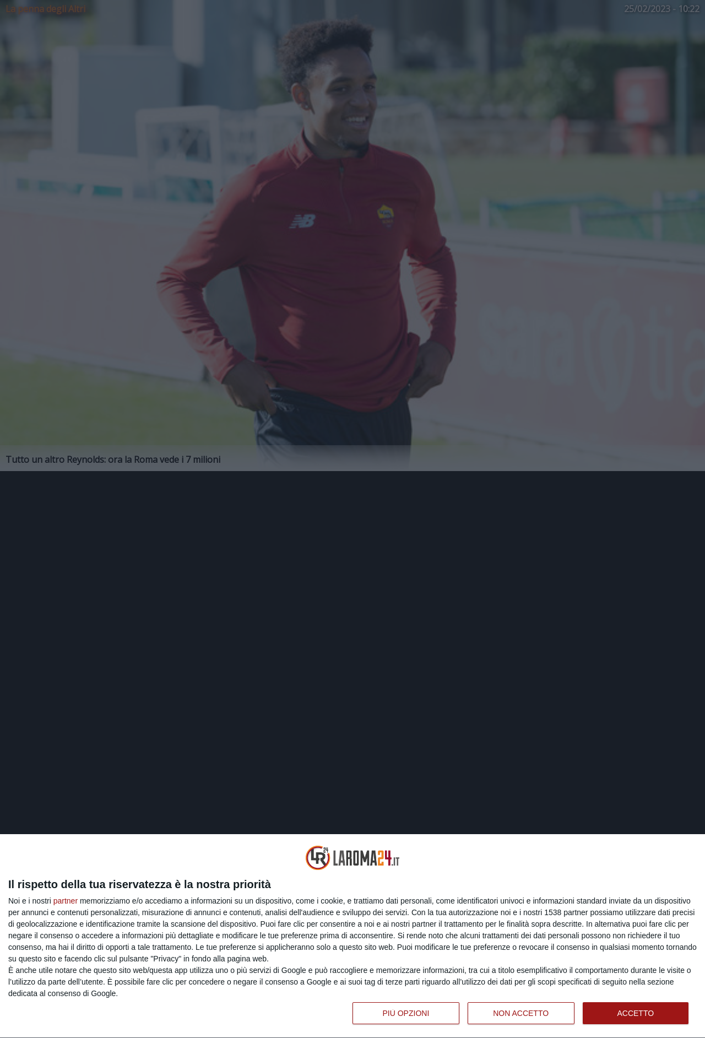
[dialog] (352, 936)
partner (65, 901)
